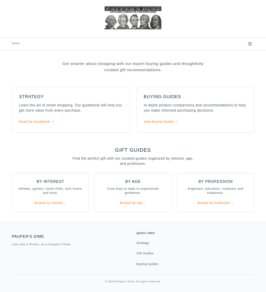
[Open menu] (250, 43)
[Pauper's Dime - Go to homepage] (133, 17)
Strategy (142, 243)
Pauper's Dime (28, 236)
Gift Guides (144, 253)
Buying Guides (147, 264)
